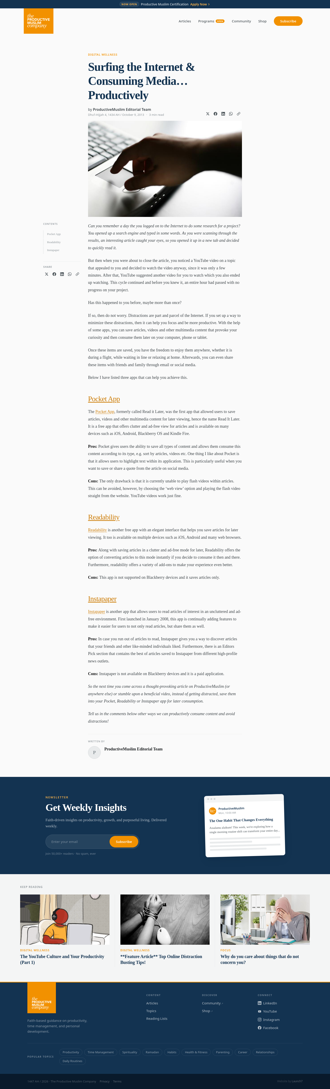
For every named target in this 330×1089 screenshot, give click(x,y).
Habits (171, 1052)
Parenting (223, 1052)
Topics (151, 1010)
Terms (117, 1081)
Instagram (269, 1019)
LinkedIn (267, 1003)
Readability (54, 242)
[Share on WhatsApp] (230, 113)
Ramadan (152, 1052)
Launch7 (297, 1081)
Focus (225, 950)
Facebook (268, 1027)
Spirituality (129, 1052)
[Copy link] (238, 113)
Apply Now (200, 4)
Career (242, 1052)
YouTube (267, 1011)
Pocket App (54, 234)
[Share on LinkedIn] (223, 113)
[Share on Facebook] (215, 113)
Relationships (265, 1052)
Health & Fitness (196, 1052)
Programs (211, 21)
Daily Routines (72, 1061)
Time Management (101, 1052)
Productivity (71, 1052)
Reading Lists (156, 1018)
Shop (262, 21)
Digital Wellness (102, 55)
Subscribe (288, 21)
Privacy (105, 1081)
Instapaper (53, 250)
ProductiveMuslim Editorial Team (122, 109)
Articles (185, 21)
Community (241, 21)
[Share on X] (207, 113)
